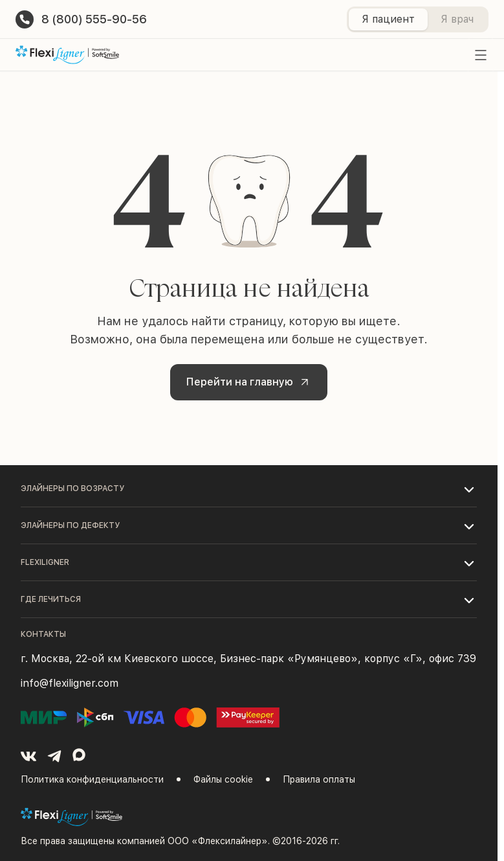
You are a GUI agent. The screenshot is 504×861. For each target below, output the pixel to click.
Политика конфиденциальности (92, 779)
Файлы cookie (223, 779)
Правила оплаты (319, 779)
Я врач (457, 19)
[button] (249, 488)
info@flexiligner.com (69, 683)
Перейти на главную (250, 382)
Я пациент (388, 19)
